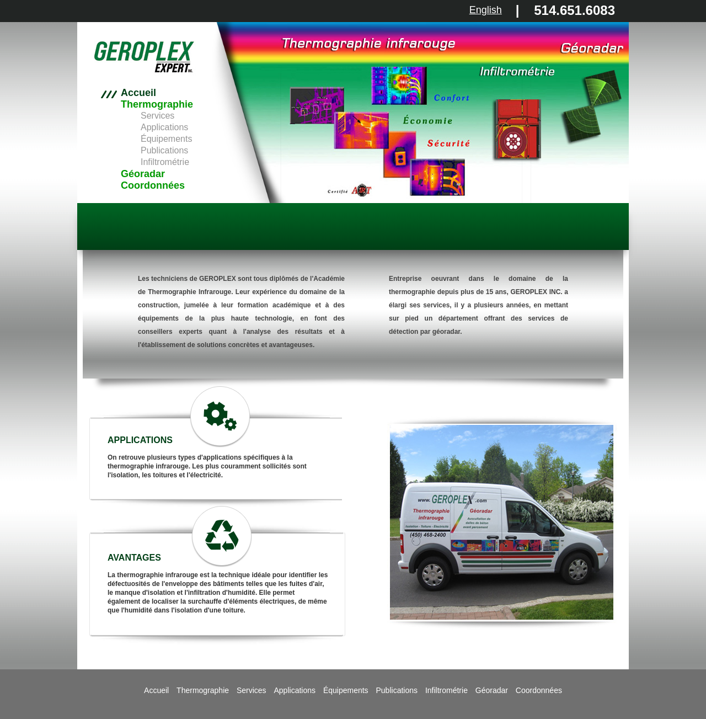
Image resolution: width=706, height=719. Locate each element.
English (485, 9)
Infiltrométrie (165, 162)
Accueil (138, 93)
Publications (164, 150)
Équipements (166, 138)
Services (157, 115)
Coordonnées (153, 185)
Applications (164, 127)
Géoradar (143, 173)
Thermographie (157, 104)
